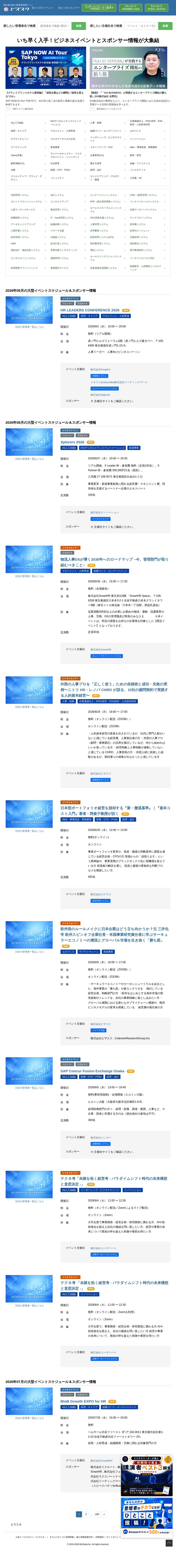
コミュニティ (57, 178)
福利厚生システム (139, 243)
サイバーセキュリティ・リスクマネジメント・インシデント (66, 155)
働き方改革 (95, 163)
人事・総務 (95, 122)
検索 (78, 25)
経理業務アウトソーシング (24, 268)
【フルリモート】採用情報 (61, 1537)
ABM (13, 243)
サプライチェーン (20, 139)
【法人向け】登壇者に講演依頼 (157, 7)
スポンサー (67, 303)
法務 (13, 170)
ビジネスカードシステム (23, 258)
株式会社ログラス (102, 894)
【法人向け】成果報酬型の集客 (131, 7)
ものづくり (135, 131)
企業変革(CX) (97, 155)
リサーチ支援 (57, 230)
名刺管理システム (20, 195)
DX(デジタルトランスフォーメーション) (66, 123)
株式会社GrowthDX (102, 1460)
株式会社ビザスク (102, 773)
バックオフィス (138, 170)
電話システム (97, 250)
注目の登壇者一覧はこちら (29, 326)
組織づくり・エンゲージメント (106, 131)
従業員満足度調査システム (103, 268)
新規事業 (55, 147)
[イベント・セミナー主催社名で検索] (141, 26)
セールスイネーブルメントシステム (106, 210)
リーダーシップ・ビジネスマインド (106, 139)
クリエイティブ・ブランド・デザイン (26, 178)
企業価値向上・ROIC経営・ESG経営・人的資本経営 (146, 123)
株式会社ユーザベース (104, 1248)
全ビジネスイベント (42, 7)
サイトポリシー (113, 1537)
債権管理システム (59, 258)
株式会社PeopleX (101, 369)
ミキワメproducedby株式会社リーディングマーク (121, 382)
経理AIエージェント (140, 230)
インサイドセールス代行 (142, 258)
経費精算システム (20, 217)
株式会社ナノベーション (106, 512)
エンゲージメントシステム (103, 195)
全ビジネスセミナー (69, 7)
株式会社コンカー (102, 1137)
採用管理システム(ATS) (102, 237)
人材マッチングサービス (23, 209)
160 (97, 1514)
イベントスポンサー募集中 (99, 7)
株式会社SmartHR (102, 649)
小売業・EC (136, 178)
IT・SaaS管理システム (62, 217)
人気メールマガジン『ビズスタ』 (30, 1537)
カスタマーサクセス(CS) (63, 139)
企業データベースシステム (143, 209)
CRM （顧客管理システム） (144, 195)
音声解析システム (99, 230)
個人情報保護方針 (84, 1537)
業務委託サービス (59, 268)
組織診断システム (59, 224)
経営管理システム (20, 237)
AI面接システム (58, 237)
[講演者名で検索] (54, 26)
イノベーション (138, 139)
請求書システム (138, 224)
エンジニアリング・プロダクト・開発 (104, 178)
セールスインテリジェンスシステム (106, 258)
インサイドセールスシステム (144, 201)
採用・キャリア (18, 131)
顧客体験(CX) (17, 163)
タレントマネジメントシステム (26, 201)
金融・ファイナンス (140, 163)
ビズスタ (16, 1524)
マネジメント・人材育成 (63, 131)
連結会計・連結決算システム (25, 250)
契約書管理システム (100, 243)
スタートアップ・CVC (101, 147)
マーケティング (18, 147)
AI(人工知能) (17, 122)
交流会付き (82, 303)
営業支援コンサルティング (64, 250)
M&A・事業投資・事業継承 (143, 147)
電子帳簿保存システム (141, 250)
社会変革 (55, 163)
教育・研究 (135, 155)
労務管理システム (139, 237)
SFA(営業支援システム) (102, 217)
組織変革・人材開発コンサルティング (145, 268)
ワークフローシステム (141, 217)
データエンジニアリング (23, 224)
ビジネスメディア (59, 201)
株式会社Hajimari (101, 394)
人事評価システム (20, 230)
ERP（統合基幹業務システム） (106, 201)
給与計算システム (59, 243)
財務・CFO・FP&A (60, 170)
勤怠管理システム (59, 209)
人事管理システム (99, 224)
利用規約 (100, 1537)
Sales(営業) (16, 155)
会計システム (57, 195)
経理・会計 (95, 170)
